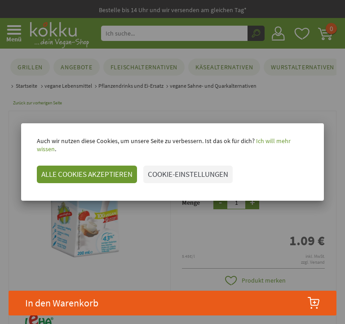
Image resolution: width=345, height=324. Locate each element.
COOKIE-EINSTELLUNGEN (186, 170)
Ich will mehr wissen (281, 145)
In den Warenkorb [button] (172, 303)
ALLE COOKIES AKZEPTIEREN (85, 170)
